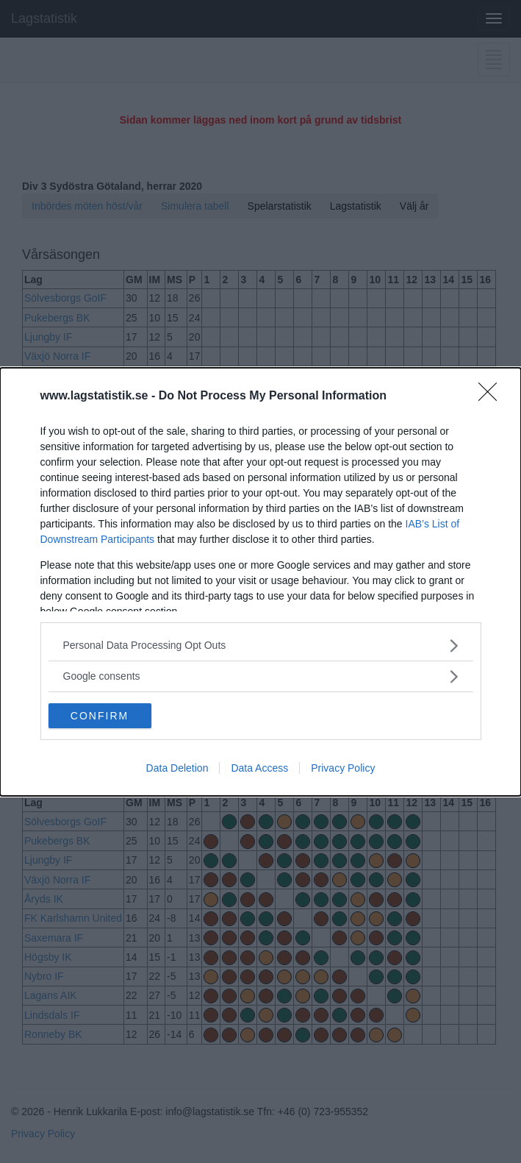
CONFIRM (100, 715)
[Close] (492, 396)
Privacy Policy (343, 768)
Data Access (259, 768)
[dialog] (260, 582)
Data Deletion (177, 768)
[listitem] (261, 645)
